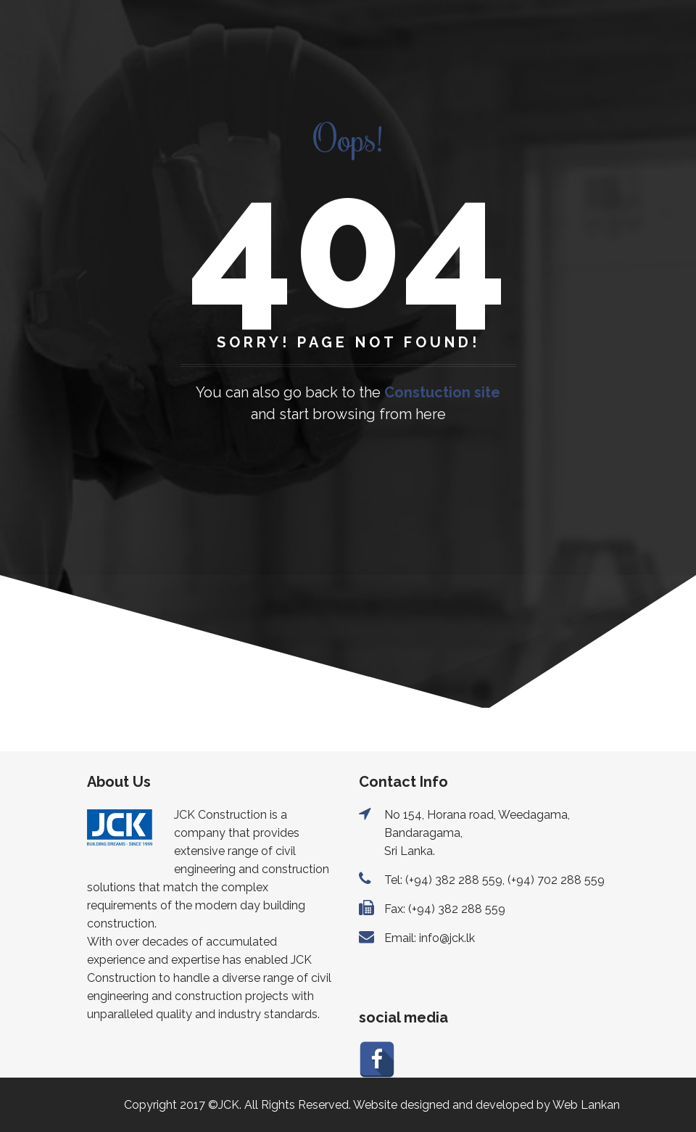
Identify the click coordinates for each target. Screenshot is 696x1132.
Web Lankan (586, 1105)
